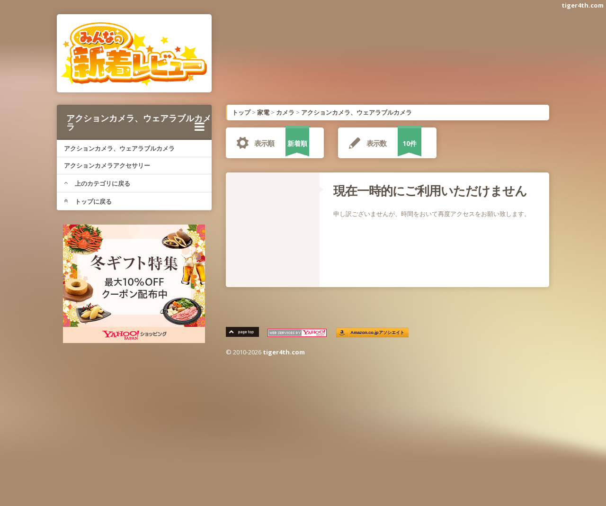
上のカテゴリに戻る (97, 183)
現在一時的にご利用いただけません (430, 190)
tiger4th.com (582, 5)
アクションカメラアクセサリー (107, 165)
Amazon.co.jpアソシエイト (378, 332)
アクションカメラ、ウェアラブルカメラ (138, 122)
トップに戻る (88, 201)
